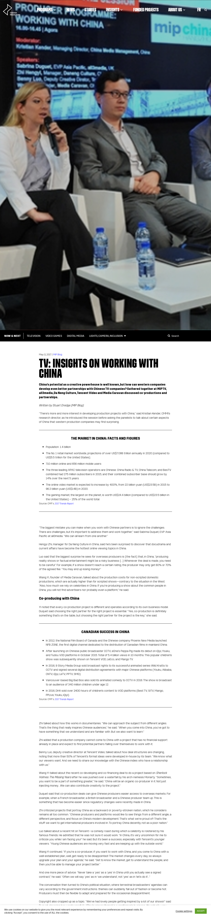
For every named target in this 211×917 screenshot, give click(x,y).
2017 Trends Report (63, 503)
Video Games (53, 335)
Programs (47, 9)
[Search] (169, 335)
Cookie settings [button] (184, 911)
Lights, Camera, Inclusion (106, 335)
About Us (177, 9)
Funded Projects (146, 10)
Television (34, 335)
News (70, 10)
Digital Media (75, 335)
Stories (90, 10)
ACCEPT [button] (201, 911)
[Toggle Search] (205, 9)
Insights (115, 9)
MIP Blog (57, 354)
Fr (199, 10)
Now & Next (12, 335)
